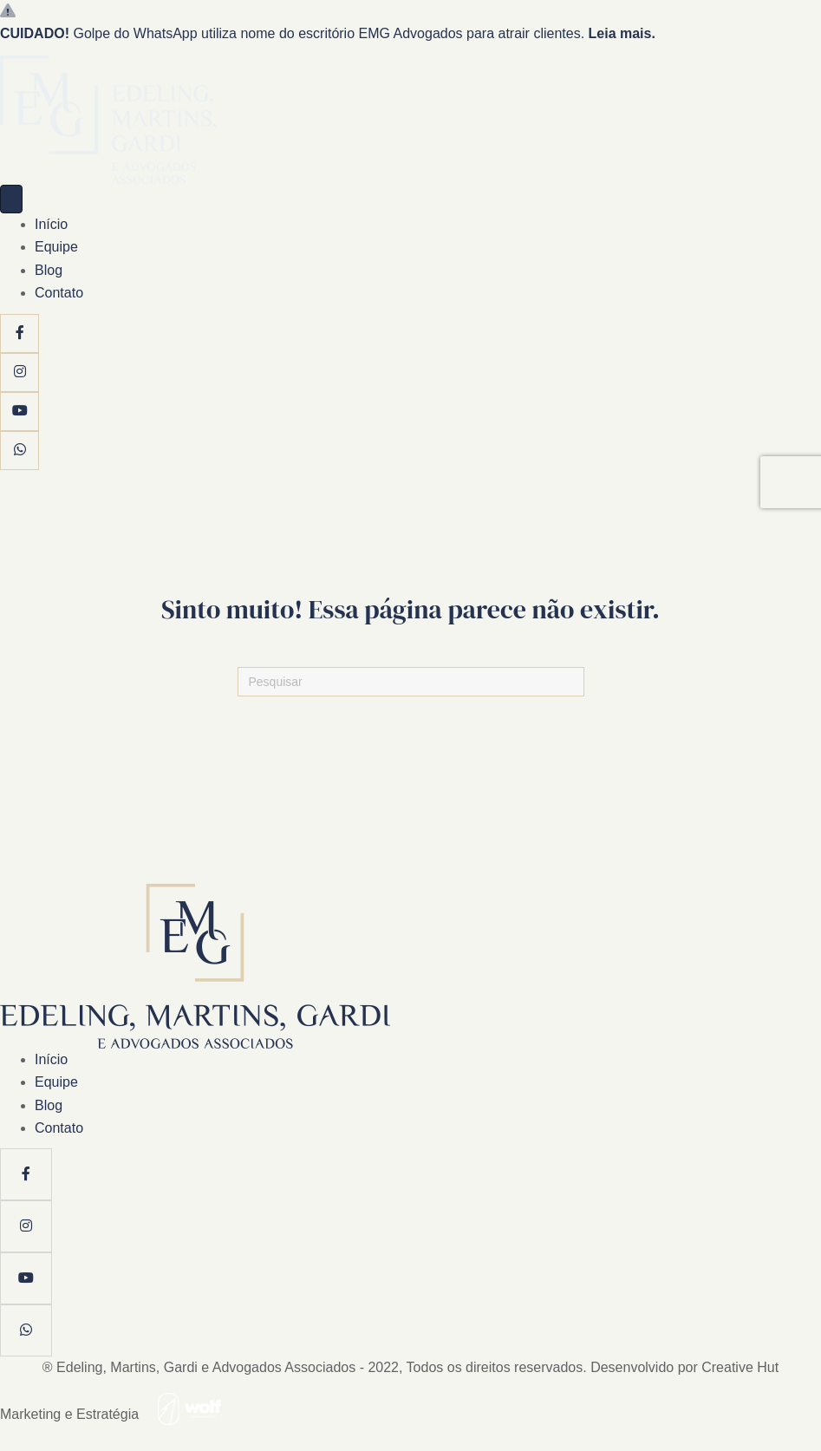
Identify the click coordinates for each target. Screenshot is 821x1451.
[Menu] (11, 199)
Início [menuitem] (51, 224)
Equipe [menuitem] (56, 246)
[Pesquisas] (411, 681)
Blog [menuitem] (48, 270)
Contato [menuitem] (59, 292)
